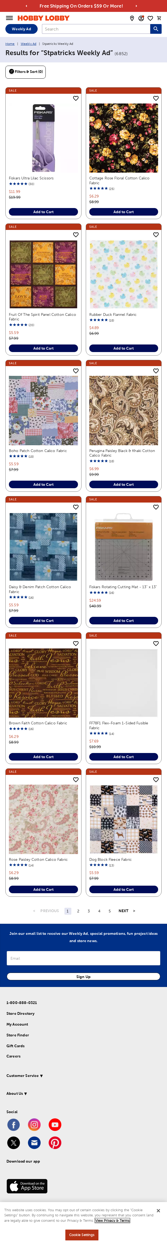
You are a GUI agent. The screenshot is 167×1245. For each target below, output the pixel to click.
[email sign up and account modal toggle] (141, 18)
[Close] (158, 1211)
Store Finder (17, 1017)
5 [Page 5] (110, 893)
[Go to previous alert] (26, 6)
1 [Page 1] (68, 893)
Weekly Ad (21, 29)
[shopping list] (150, 18)
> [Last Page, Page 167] (134, 893)
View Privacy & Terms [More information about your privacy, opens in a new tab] (112, 1221)
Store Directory (20, 995)
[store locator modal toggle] (132, 18)
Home (10, 44)
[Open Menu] (9, 18)
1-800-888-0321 (21, 985)
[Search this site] (156, 29)
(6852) (121, 53)
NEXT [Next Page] (123, 893)
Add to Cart (43, 208)
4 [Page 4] (99, 893)
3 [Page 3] (89, 893)
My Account (17, 1006)
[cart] (159, 18)
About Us (14, 1075)
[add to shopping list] (76, 98)
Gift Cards (15, 1028)
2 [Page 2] (78, 893)
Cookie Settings (82, 1235)
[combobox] (96, 29)
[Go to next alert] (136, 6)
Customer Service (22, 1058)
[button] (77, 1058)
